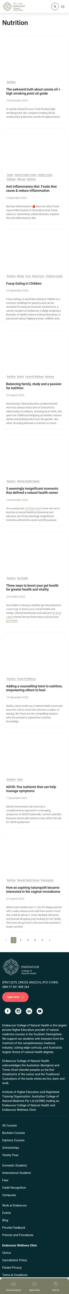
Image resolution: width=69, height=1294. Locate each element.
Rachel (20, 377)
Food (28, 276)
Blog (5, 1220)
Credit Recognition (14, 1187)
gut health (12, 620)
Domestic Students (14, 1165)
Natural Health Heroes (28, 481)
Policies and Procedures (17, 1235)
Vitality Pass (10, 1155)
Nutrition (11, 82)
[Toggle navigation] (63, 6)
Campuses (9, 1195)
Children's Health (54, 276)
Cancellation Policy (14, 1260)
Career (10, 175)
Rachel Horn (38, 276)
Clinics (6, 1253)
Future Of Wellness (34, 377)
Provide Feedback (13, 1227)
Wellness (11, 179)
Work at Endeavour (14, 1205)
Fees (5, 1180)
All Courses (9, 1125)
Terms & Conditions (15, 1275)
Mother (20, 276)
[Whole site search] (55, 6)
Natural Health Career (25, 175)
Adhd (19, 779)
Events (6, 1213)
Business (49, 377)
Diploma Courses (13, 1140)
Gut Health (22, 578)
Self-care (21, 179)
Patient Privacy (12, 1267)
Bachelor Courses (13, 1133)
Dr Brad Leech (34, 508)
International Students (16, 1173)
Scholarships (10, 1147)
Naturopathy (47, 880)
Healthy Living (45, 175)
